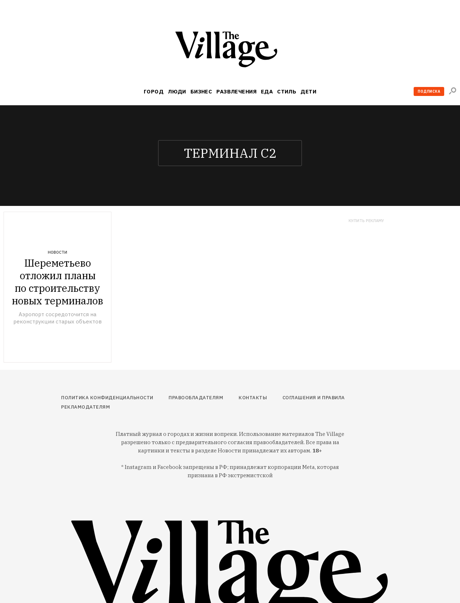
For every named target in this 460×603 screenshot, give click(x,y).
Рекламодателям (85, 407)
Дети (308, 91)
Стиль (286, 91)
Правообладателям (196, 398)
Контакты (253, 398)
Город (154, 91)
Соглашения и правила (313, 398)
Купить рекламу (366, 221)
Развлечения (236, 91)
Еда (267, 91)
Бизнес (201, 91)
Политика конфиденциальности (107, 398)
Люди (177, 91)
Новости (57, 252)
